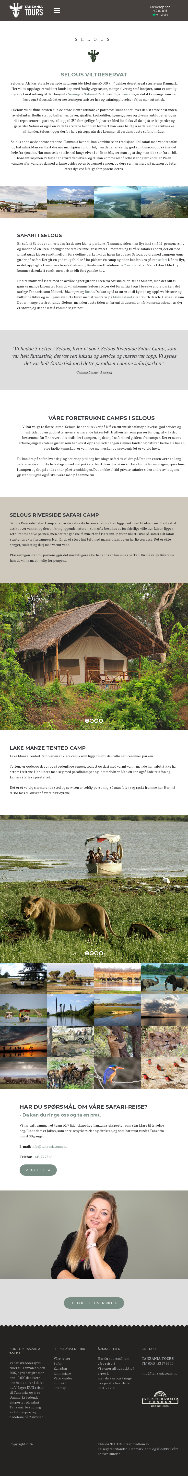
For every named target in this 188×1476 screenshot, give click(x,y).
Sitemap (60, 1388)
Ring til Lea (51, 1170)
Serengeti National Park (86, 94)
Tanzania (128, 94)
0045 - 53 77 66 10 (160, 1363)
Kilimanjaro (22, 1412)
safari (162, 268)
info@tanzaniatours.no (63, 1146)
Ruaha (89, 300)
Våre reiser (62, 1358)
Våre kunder (63, 1378)
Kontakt (60, 1383)
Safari (58, 1363)
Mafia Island (122, 305)
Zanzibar (131, 273)
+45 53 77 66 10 (58, 1156)
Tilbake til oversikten (94, 1311)
